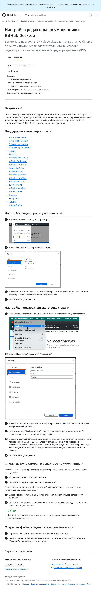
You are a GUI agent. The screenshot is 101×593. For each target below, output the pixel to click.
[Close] (94, 4)
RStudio (12, 201)
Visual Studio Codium (18, 140)
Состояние (55, 584)
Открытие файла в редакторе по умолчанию (39, 527)
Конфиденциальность (40, 584)
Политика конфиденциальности (16, 569)
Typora (12, 151)
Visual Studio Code (17, 137)
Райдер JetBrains (16, 168)
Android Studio (15, 191)
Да (9, 565)
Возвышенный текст (18, 144)
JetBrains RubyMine (18, 178)
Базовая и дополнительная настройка (37, 21)
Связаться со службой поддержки (66, 567)
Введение (13, 108)
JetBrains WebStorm (18, 161)
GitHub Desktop (12, 21)
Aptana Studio (15, 205)
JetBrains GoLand (16, 181)
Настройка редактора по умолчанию (70, 21)
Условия (26, 584)
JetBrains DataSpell (17, 188)
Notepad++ (14, 198)
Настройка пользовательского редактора (37, 308)
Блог (89, 584)
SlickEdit (12, 154)
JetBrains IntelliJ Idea (18, 157)
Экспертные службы (76, 584)
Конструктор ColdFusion (20, 147)
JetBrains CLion (16, 171)
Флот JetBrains (15, 185)
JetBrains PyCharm (17, 174)
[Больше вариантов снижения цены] (32, 66)
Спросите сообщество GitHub (64, 564)
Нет (19, 565)
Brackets (13, 195)
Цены (64, 584)
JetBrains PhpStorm (18, 164)
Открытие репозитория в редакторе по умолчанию (44, 463)
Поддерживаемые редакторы (28, 131)
